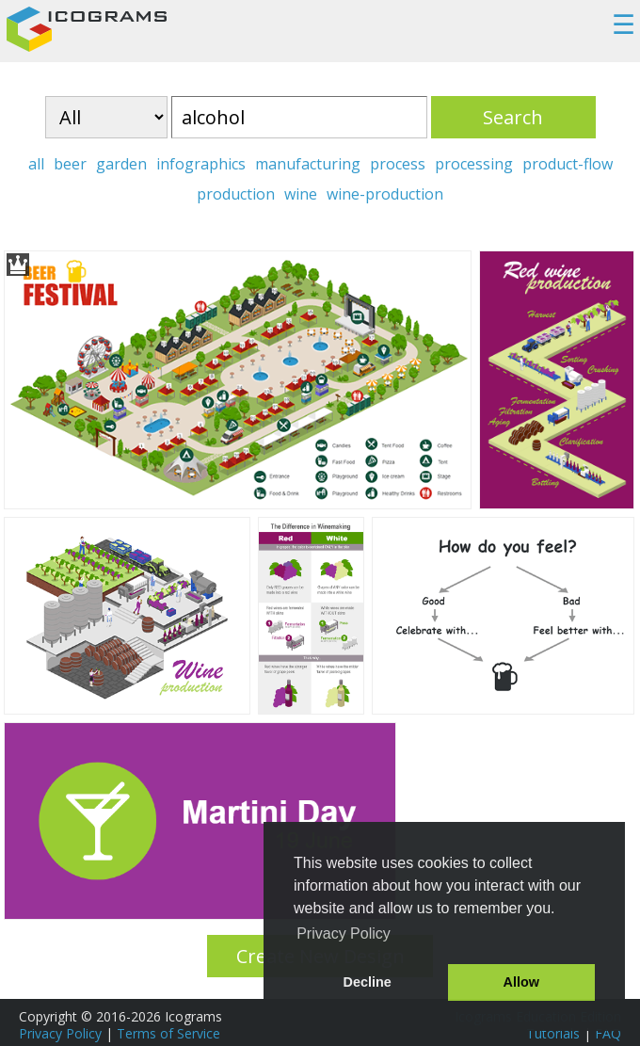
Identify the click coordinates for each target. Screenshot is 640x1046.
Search (513, 117)
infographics (201, 163)
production (236, 194)
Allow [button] (521, 982)
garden (121, 163)
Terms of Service (168, 1033)
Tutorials (553, 1033)
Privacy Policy (60, 1033)
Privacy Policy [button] (343, 933)
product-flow (567, 163)
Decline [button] (368, 982)
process (397, 163)
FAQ (608, 1033)
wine (300, 194)
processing (474, 163)
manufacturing (307, 163)
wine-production (385, 194)
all (36, 163)
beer (70, 163)
